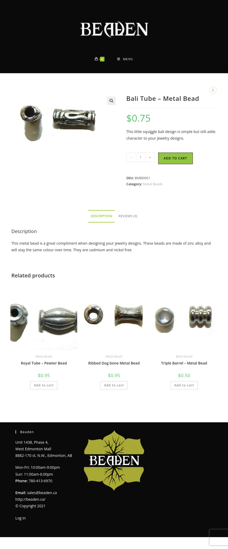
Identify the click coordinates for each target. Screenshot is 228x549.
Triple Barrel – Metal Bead (184, 363)
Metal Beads (153, 184)
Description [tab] (101, 216)
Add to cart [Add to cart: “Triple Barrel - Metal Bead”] (184, 385)
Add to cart (175, 158)
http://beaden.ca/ (30, 499)
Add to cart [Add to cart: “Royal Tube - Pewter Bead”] (44, 385)
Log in (20, 517)
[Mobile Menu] (125, 59)
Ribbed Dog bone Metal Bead (114, 363)
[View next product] (213, 90)
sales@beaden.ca (42, 492)
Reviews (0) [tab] (127, 216)
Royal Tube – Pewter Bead (44, 363)
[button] (111, 101)
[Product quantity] (140, 157)
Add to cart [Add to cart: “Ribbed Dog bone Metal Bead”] (114, 385)
